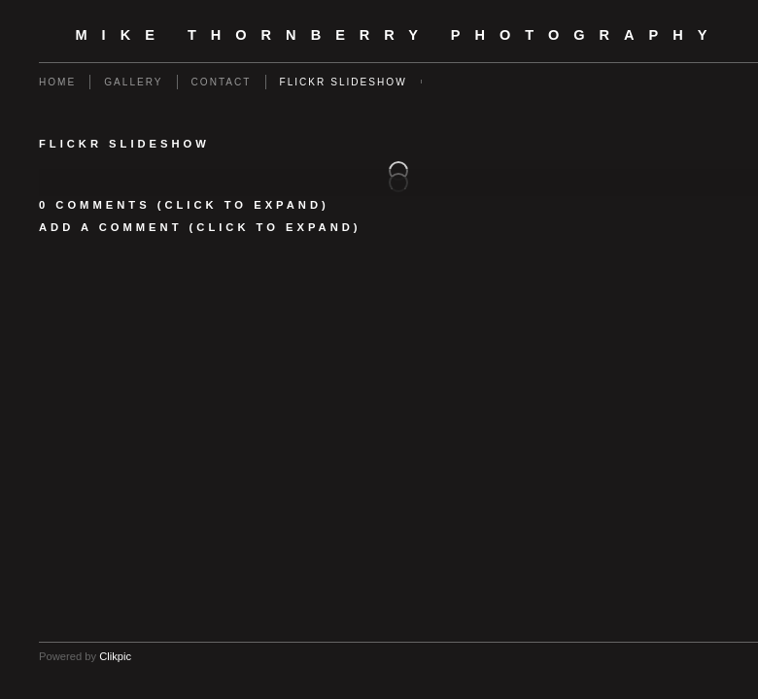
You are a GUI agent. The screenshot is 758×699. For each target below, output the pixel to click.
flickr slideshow (343, 82)
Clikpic (115, 656)
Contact (221, 82)
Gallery (133, 82)
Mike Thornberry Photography (399, 35)
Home (57, 82)
